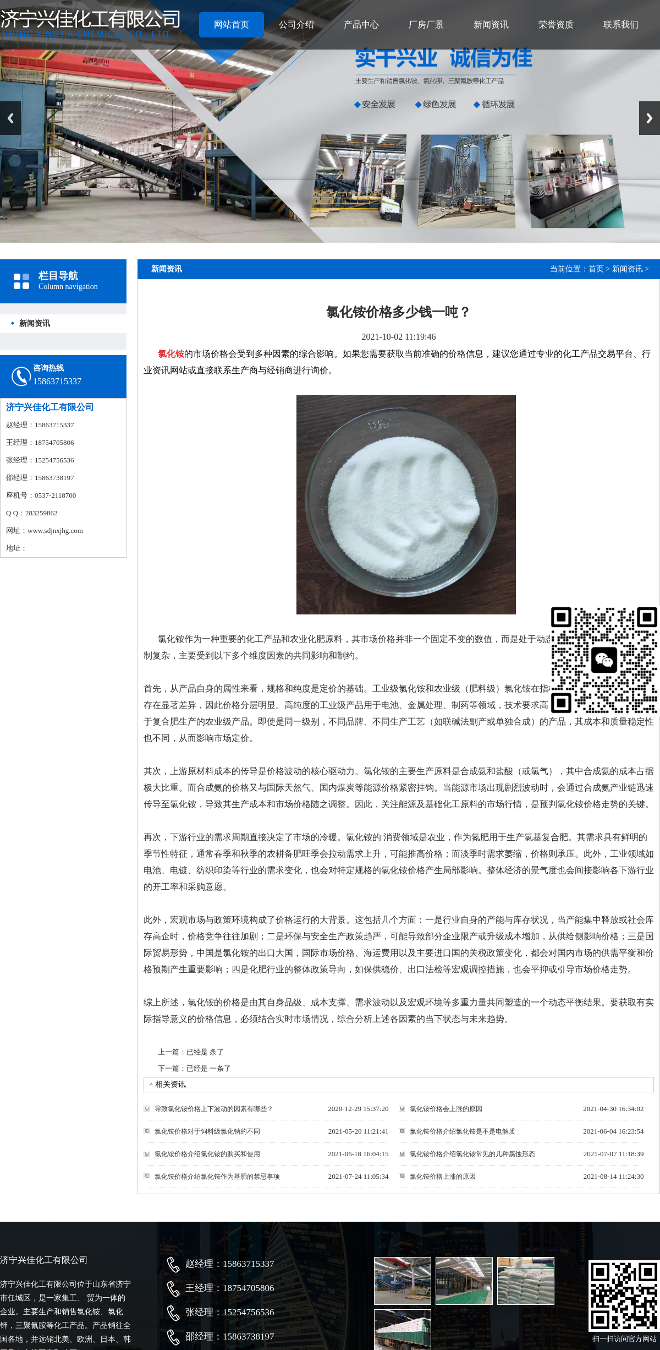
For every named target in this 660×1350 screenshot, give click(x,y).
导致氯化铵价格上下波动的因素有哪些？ (214, 1109)
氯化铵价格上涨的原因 (443, 1176)
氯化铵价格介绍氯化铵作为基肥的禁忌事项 (217, 1176)
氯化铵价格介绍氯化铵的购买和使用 (207, 1154)
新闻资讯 (491, 24)
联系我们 (621, 24)
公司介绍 (296, 24)
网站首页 (231, 24)
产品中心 (361, 24)
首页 (596, 269)
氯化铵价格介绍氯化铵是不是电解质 (462, 1131)
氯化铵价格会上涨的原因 (446, 1109)
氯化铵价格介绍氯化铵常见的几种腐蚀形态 (472, 1154)
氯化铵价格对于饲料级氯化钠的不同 (207, 1131)
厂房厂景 (426, 24)
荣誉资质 (556, 24)
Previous (10, 118)
